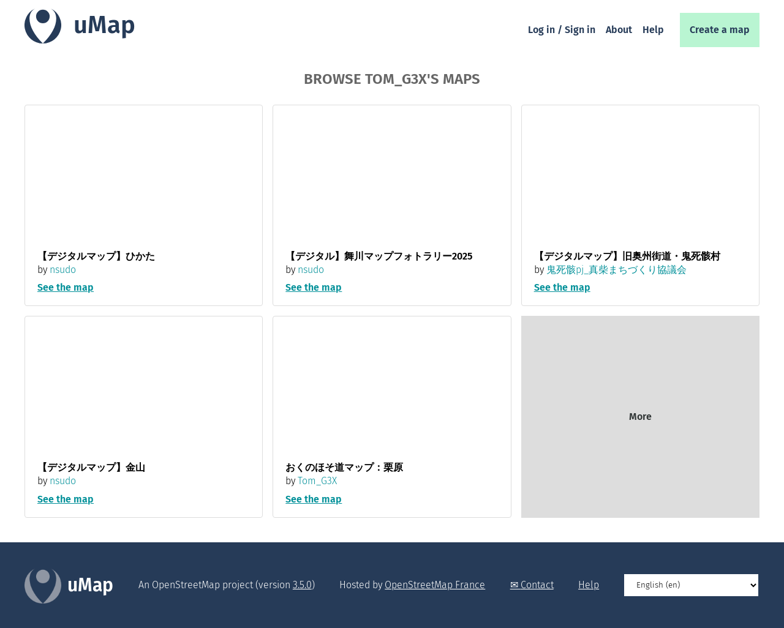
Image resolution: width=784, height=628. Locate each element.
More (640, 416)
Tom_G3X (317, 481)
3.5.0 (302, 585)
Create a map (720, 30)
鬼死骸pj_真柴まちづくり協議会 (616, 269)
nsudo (63, 269)
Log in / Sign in (561, 30)
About (619, 30)
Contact (537, 585)
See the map (65, 287)
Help (653, 30)
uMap (104, 25)
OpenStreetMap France (435, 585)
